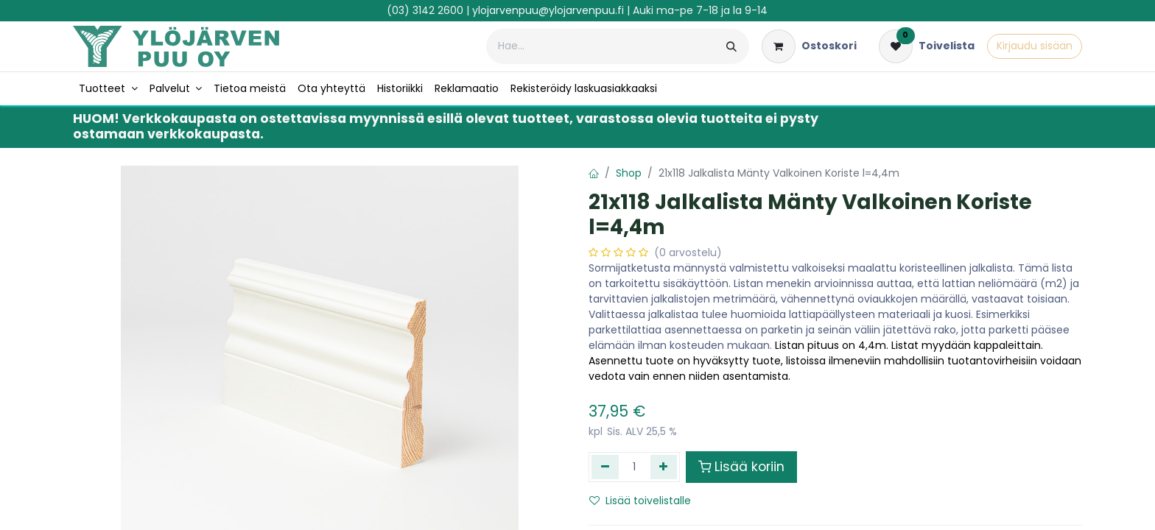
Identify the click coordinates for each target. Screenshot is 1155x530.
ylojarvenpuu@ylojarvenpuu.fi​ (548, 10)
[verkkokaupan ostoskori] (809, 46)
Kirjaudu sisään (1034, 45)
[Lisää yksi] (664, 466)
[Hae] (731, 46)
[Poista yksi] (605, 466)
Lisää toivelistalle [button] (640, 500)
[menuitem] (108, 88)
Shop (629, 173)
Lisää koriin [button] (741, 467)
